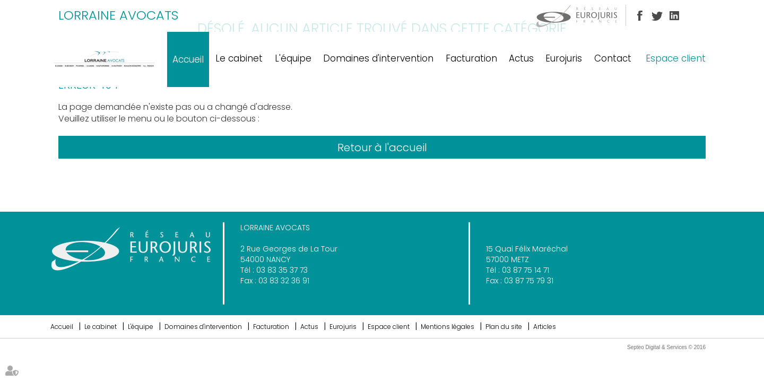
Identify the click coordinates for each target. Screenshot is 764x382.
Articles (544, 326)
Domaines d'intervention (378, 58)
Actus (521, 58)
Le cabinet (239, 58)
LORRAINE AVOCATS (118, 15)
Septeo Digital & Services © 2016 (666, 347)
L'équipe (293, 58)
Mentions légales (447, 326)
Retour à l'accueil (382, 147)
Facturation (471, 58)
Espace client (676, 58)
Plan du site (503, 326)
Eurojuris (563, 58)
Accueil (188, 59)
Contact (612, 58)
